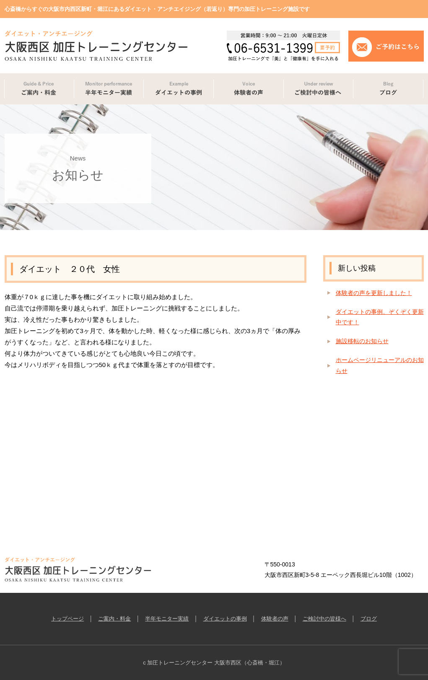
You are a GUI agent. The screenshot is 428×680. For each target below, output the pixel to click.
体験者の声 (274, 618)
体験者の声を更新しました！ (374, 293)
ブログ (369, 618)
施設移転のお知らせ (362, 341)
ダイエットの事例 (225, 618)
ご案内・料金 (114, 618)
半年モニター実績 (167, 618)
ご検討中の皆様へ (324, 618)
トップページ (67, 618)
